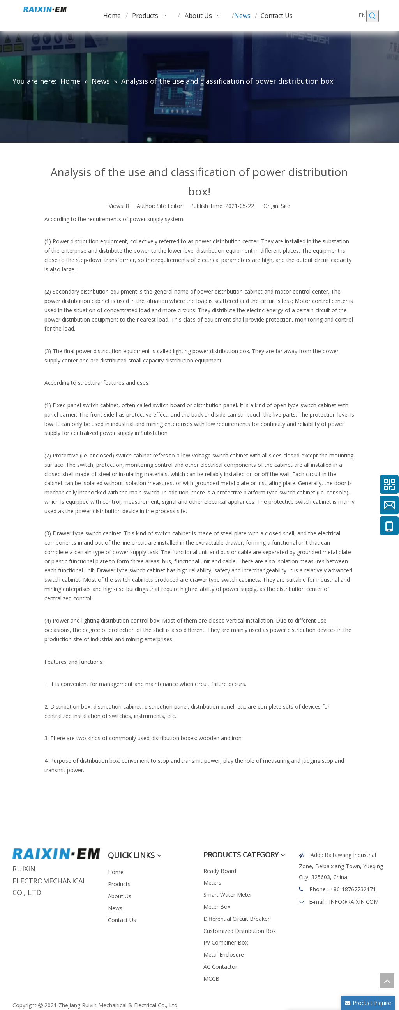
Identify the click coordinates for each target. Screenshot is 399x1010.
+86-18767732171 (353, 889)
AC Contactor (220, 966)
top (387, 980)
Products (119, 884)
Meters (212, 882)
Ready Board (219, 871)
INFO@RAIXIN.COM (354, 901)
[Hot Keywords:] (372, 16)
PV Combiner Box (225, 942)
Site (285, 205)
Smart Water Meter (227, 894)
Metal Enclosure (223, 954)
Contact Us (122, 920)
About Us (119, 896)
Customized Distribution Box (239, 930)
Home (116, 872)
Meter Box (216, 906)
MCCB (211, 978)
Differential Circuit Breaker (236, 918)
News (115, 908)
